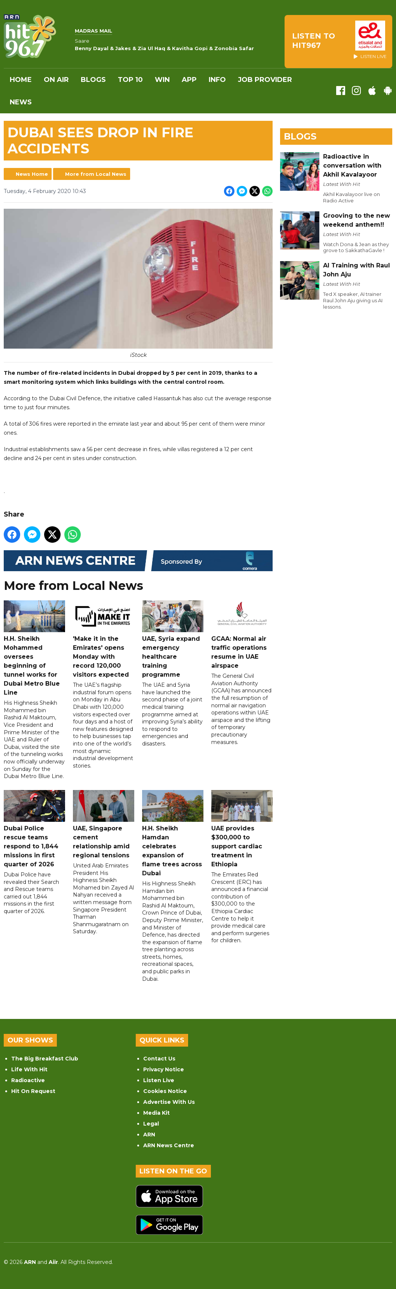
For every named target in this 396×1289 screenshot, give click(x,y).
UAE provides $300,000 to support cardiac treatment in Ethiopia (242, 829)
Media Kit (156, 1112)
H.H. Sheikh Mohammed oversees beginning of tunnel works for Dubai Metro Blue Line (34, 648)
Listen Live (158, 1080)
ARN (149, 1134)
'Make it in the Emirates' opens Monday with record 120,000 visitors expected (103, 639)
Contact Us (159, 1058)
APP (189, 80)
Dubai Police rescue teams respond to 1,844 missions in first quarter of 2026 (34, 829)
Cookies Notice (165, 1091)
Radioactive (28, 1080)
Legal (151, 1123)
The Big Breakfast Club (44, 1058)
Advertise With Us (169, 1102)
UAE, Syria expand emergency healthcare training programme (172, 639)
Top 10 (130, 80)
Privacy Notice (163, 1069)
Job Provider (265, 80)
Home (21, 80)
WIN (162, 80)
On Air (56, 80)
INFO (217, 80)
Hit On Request (33, 1091)
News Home (32, 174)
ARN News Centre (168, 1145)
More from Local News (95, 174)
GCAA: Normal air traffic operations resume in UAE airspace (242, 634)
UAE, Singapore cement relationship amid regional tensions (103, 824)
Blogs (93, 80)
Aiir (53, 1262)
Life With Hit (29, 1069)
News (21, 102)
